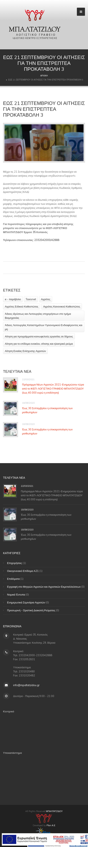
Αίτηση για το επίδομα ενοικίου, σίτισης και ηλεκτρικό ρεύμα (39, 343)
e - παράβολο (13, 299)
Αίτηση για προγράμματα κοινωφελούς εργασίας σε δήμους (39, 336)
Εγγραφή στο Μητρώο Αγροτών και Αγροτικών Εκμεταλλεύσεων (44, 586)
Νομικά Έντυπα (16, 594)
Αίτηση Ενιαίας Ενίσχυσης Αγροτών (25, 351)
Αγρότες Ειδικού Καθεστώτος (21, 306)
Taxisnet (31, 299)
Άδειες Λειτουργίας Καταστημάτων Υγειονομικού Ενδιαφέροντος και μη (43, 327)
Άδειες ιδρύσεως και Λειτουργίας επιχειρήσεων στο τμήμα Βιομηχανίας (38, 315)
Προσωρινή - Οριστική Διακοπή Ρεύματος (31, 610)
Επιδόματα (13, 578)
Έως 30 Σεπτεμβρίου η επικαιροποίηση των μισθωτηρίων (47, 410)
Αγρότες (45, 299)
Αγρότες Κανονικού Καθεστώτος (61, 306)
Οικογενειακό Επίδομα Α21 (23, 570)
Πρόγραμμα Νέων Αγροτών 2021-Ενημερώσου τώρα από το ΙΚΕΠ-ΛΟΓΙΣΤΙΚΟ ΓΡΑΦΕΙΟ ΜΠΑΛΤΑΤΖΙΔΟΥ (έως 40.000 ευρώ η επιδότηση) (53, 388)
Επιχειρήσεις (14, 563)
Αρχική (44, 75)
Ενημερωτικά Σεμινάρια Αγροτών (26, 602)
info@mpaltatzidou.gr (26, 685)
